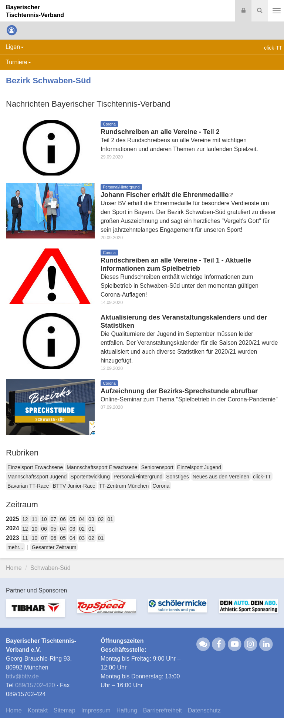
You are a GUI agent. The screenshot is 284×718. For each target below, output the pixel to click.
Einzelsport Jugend (199, 467)
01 (110, 519)
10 (44, 519)
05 (72, 519)
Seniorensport (157, 467)
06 (63, 519)
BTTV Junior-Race (74, 486)
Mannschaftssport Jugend (37, 477)
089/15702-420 (35, 685)
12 (25, 519)
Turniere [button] (18, 62)
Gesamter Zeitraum (54, 547)
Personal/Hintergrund (138, 477)
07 (54, 519)
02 (101, 519)
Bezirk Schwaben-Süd (48, 80)
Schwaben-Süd (50, 568)
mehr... (15, 547)
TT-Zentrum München (124, 486)
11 (35, 519)
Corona (160, 486)
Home (14, 568)
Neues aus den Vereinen (221, 477)
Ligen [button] (15, 47)
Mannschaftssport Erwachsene (102, 467)
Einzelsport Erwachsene (35, 467)
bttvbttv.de (22, 676)
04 (82, 519)
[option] (35, 612)
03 (91, 519)
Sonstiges (177, 477)
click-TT (262, 477)
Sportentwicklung (90, 477)
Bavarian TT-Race (28, 486)
